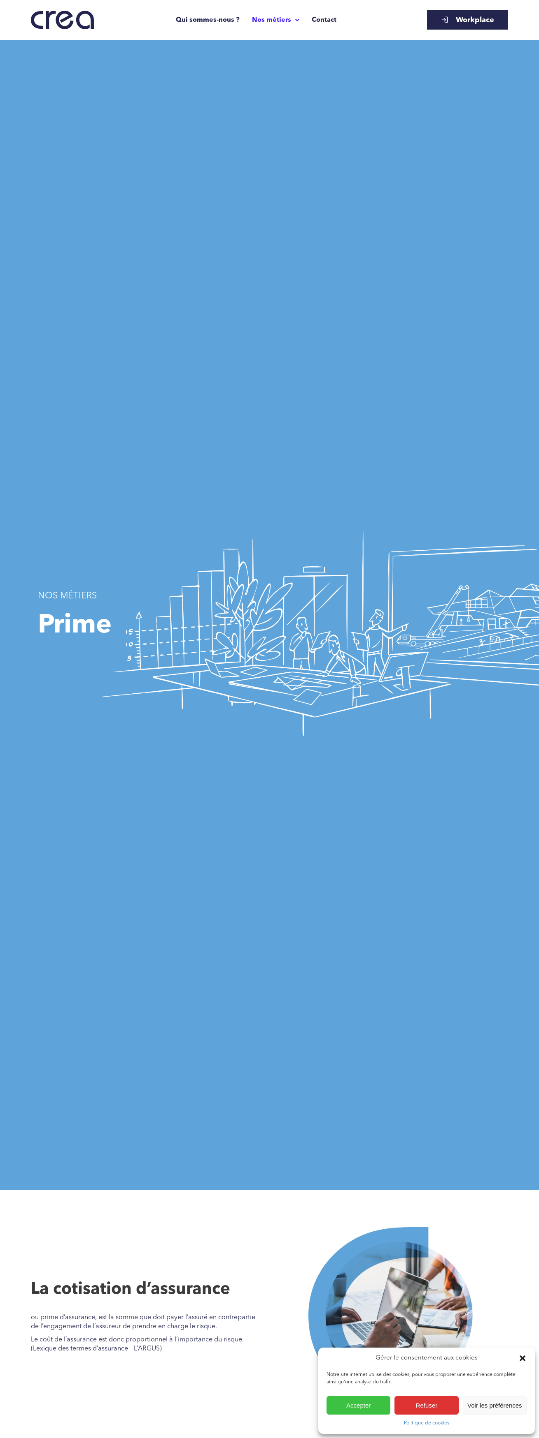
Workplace (467, 20)
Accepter (358, 1405)
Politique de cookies (426, 1423)
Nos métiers (271, 20)
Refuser (427, 1405)
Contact (324, 20)
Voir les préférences (494, 1405)
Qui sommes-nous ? (208, 20)
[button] (522, 1358)
